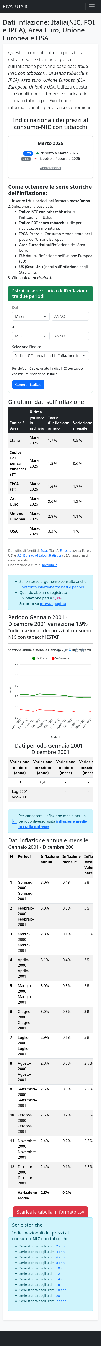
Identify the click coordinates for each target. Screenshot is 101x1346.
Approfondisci (50, 168)
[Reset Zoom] (82, 650)
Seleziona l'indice (26, 346)
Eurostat (66, 550)
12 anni (61, 1273)
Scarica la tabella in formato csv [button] (50, 1212)
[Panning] (76, 650)
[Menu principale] (91, 6)
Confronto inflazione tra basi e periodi (51, 587)
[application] (50, 693)
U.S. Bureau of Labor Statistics (39, 555)
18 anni (61, 1290)
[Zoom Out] (64, 650)
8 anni (60, 1262)
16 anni (61, 1284)
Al (13, 327)
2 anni (60, 1246)
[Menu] (88, 650)
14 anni (61, 1279)
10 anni (61, 1268)
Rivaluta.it (49, 565)
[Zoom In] (59, 650)
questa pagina (53, 603)
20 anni (61, 1295)
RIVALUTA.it (15, 6)
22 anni (61, 1301)
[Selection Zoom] (70, 650)
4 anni (60, 1251)
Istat (44, 550)
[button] (40, 658)
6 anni (60, 1257)
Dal (15, 307)
